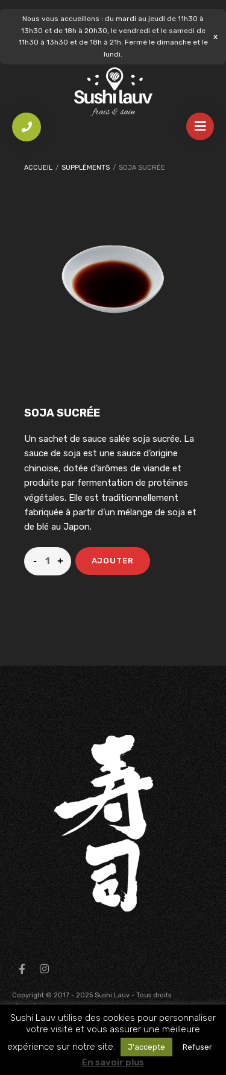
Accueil (38, 168)
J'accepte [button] (146, 1047)
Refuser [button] (197, 1047)
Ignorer (215, 36)
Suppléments (85, 168)
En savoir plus (113, 1062)
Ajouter (113, 560)
